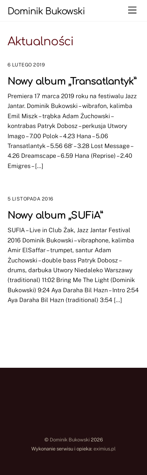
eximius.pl (104, 449)
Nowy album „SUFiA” (55, 215)
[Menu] (132, 10)
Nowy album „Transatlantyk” (72, 81)
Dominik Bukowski (70, 440)
